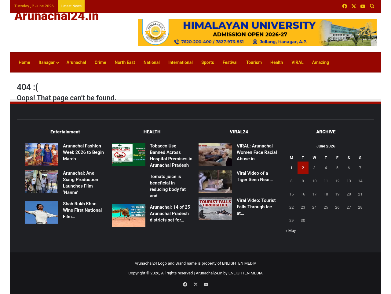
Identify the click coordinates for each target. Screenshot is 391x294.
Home (24, 62)
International (180, 62)
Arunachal (76, 62)
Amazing (320, 62)
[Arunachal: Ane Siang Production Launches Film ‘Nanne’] (41, 181)
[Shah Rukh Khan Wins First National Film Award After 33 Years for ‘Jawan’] (41, 212)
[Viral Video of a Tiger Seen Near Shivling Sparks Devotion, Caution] (215, 181)
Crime (100, 62)
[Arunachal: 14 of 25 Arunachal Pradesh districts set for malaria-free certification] (128, 215)
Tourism (254, 62)
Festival (230, 62)
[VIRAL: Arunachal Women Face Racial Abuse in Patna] (215, 154)
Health (276, 62)
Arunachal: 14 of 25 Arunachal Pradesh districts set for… (170, 213)
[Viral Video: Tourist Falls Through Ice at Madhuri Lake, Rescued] (215, 208)
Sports (207, 62)
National (152, 62)
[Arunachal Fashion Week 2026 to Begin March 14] (41, 154)
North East (125, 62)
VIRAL (297, 62)
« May (291, 230)
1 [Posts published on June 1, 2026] (292, 168)
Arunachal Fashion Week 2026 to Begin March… (83, 152)
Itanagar (46, 62)
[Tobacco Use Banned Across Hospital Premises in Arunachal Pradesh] (128, 154)
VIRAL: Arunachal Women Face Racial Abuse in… (257, 152)
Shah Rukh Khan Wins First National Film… (82, 210)
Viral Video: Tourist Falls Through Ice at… (256, 207)
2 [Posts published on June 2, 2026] (303, 168)
